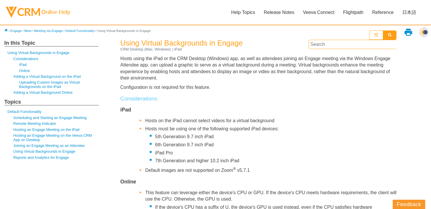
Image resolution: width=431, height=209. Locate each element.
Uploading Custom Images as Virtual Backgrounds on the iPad (49, 84)
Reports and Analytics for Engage (41, 158)
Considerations (25, 59)
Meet (28, 31)
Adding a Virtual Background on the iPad (47, 76)
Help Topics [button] (243, 12)
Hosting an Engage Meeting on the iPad (46, 130)
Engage (16, 31)
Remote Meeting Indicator (34, 124)
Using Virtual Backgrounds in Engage (39, 53)
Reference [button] (383, 12)
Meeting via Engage (48, 31)
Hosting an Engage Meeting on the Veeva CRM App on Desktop (52, 138)
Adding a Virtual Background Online (43, 93)
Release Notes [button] (279, 12)
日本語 (409, 12)
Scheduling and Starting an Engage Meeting (50, 118)
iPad (23, 65)
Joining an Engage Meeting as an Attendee (49, 146)
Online (24, 71)
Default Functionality (80, 31)
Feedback (409, 204)
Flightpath (353, 12)
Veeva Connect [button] (318, 12)
